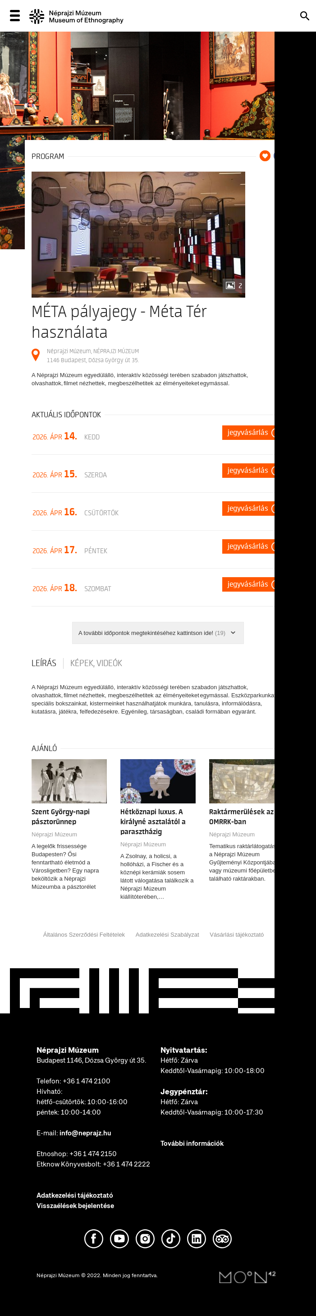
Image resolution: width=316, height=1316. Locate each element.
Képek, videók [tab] (96, 663)
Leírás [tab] (44, 663)
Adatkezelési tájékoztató (75, 1195)
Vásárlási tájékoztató (237, 934)
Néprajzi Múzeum (54, 834)
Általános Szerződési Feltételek (84, 934)
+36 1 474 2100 (86, 1081)
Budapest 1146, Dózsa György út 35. (92, 1060)
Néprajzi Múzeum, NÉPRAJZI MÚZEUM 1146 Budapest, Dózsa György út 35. (93, 356)
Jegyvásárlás (248, 433)
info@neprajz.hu (85, 1133)
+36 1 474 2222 (126, 1164)
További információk (192, 1143)
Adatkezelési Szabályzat (167, 934)
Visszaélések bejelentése (75, 1205)
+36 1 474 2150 (93, 1153)
